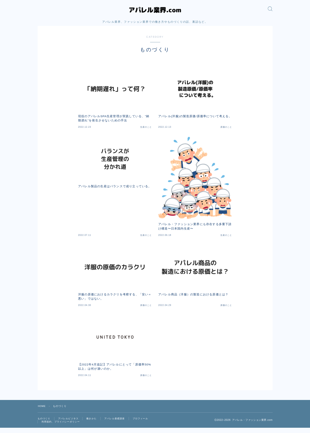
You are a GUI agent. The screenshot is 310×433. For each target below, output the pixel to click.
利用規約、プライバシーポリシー (62, 426)
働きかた (94, 423)
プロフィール (146, 423)
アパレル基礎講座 (119, 423)
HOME (42, 410)
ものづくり (44, 423)
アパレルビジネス (70, 423)
